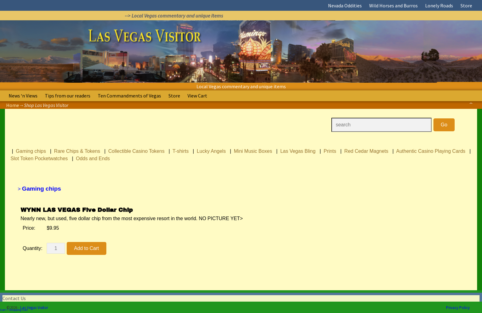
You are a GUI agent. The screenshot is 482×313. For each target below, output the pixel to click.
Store (466, 5)
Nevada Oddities (345, 5)
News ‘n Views (23, 96)
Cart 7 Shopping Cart (14, 309)
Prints (330, 151)
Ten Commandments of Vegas (129, 96)
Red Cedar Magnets (366, 151)
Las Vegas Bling (298, 151)
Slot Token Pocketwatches (39, 158)
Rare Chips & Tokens (77, 151)
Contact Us (14, 298)
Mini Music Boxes (253, 151)
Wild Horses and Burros (393, 5)
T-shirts (180, 151)
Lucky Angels (211, 151)
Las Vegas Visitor (34, 307)
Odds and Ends (93, 158)
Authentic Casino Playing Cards (430, 151)
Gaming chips (31, 151)
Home (12, 105)
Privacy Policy (458, 307)
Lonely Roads (439, 5)
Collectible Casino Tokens (136, 151)
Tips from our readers (67, 96)
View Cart (197, 96)
